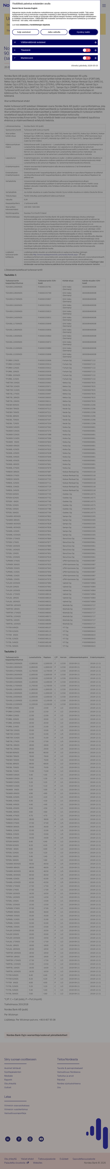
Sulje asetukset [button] (24, 32)
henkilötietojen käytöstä (40, 25)
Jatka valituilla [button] (54, 32)
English (34, 8)
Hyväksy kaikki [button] (83, 32)
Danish (15, 8)
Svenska (27, 8)
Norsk (20, 8)
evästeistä (23, 25)
